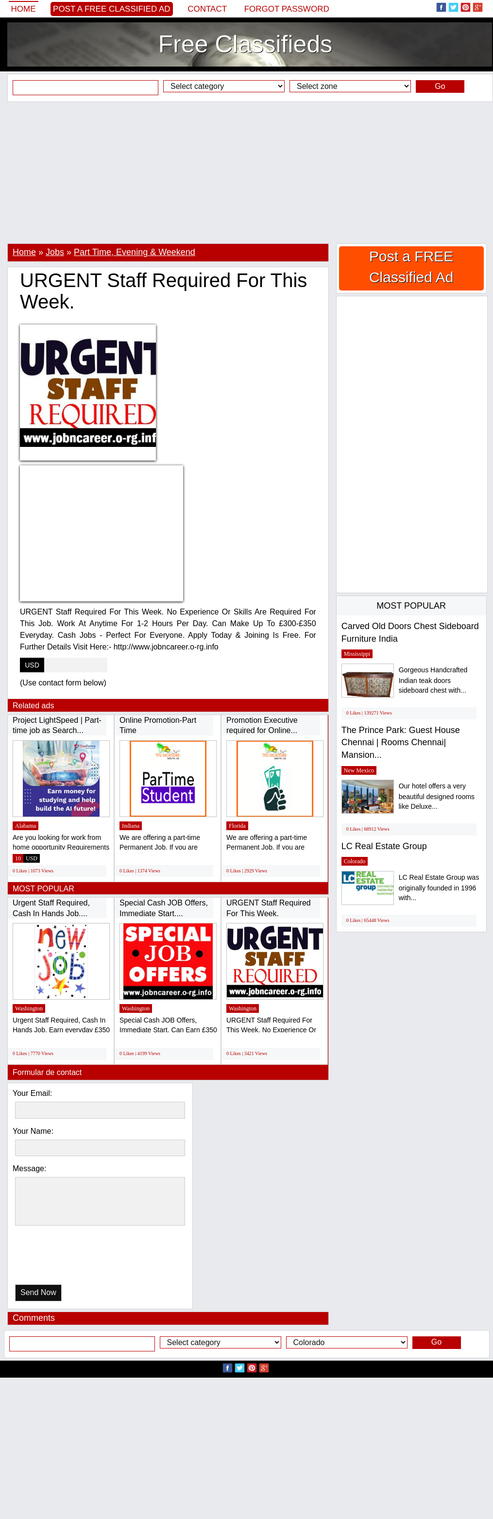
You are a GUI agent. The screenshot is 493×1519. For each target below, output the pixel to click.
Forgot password (286, 9)
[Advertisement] (247, 172)
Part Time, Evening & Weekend (134, 252)
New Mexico (359, 770)
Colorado (355, 861)
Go (440, 86)
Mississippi (357, 653)
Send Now (38, 1292)
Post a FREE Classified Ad (111, 9)
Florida (237, 825)
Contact (207, 9)
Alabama (25, 825)
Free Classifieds (245, 44)
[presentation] (65, 1257)
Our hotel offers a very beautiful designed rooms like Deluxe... (437, 796)
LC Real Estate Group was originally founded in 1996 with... (439, 887)
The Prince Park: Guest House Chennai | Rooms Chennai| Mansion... (400, 742)
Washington (29, 1008)
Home (23, 9)
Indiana (130, 825)
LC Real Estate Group (384, 846)
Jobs (55, 252)
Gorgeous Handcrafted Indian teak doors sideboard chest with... (433, 680)
